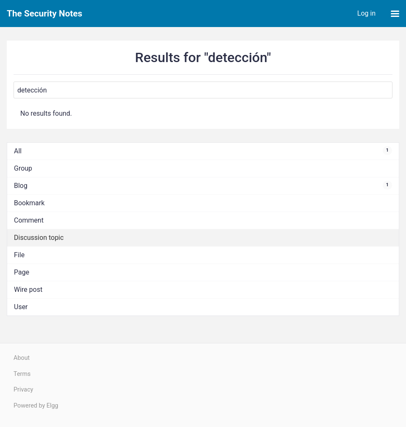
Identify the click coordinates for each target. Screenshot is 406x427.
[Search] (203, 90)
